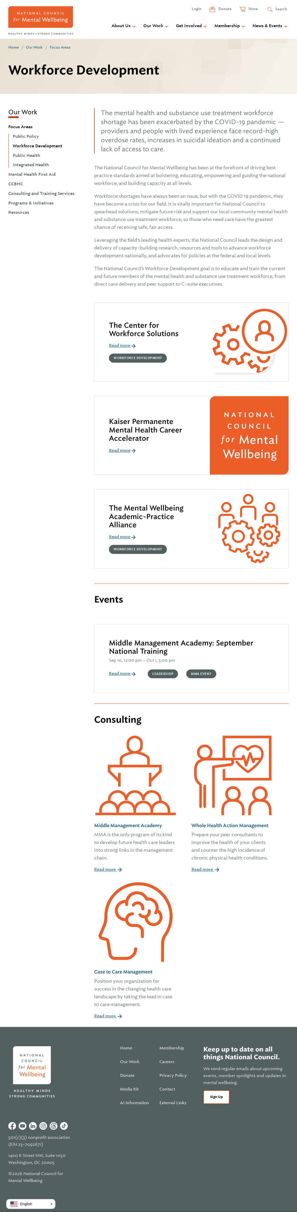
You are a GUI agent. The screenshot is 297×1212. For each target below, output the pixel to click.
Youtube (22, 1126)
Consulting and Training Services (41, 193)
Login (197, 8)
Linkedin (33, 1126)
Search (281, 9)
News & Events (267, 25)
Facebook (12, 1126)
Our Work (153, 25)
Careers (166, 1061)
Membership (227, 25)
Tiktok (64, 1126)
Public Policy (26, 136)
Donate (225, 8)
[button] (30, 1204)
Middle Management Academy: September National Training (181, 647)
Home (13, 47)
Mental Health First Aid (32, 174)
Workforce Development (37, 146)
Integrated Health (31, 164)
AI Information (134, 1103)
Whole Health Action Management (232, 842)
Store (253, 8)
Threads (53, 1126)
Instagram (43, 1126)
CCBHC (15, 184)
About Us (121, 25)
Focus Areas (60, 47)
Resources (18, 212)
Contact (167, 1089)
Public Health (26, 155)
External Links (173, 1103)
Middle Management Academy (135, 842)
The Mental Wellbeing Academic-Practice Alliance (146, 516)
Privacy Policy (173, 1075)
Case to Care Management (135, 988)
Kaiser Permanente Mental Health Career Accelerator (145, 430)
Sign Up (216, 1097)
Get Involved (189, 25)
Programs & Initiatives (31, 203)
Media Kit (129, 1089)
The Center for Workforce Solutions (144, 329)
